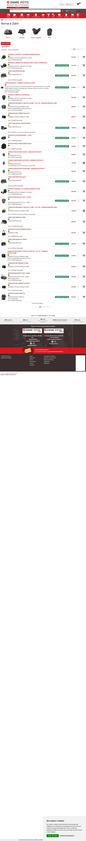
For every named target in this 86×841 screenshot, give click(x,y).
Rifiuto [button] (56, 835)
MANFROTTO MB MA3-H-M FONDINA (18, 95)
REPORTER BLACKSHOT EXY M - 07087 (19, 197)
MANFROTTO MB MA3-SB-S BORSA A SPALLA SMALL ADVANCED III (27, 62)
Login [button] (62, 4)
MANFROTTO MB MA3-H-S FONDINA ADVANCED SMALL (24, 54)
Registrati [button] (70, 4)
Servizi (31, 359)
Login (31, 356)
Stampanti (59, 15)
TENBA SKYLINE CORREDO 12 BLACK (18, 113)
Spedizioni (46, 363)
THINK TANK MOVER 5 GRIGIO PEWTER (19, 123)
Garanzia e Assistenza (50, 358)
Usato (77, 15)
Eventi (31, 363)
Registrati (32, 358)
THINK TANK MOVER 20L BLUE (17, 177)
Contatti (32, 365)
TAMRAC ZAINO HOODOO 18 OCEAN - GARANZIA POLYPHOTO (26, 160)
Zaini (49, 37)
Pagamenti (47, 361)
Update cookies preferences (8, 374)
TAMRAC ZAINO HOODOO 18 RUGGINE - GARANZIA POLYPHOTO (26, 168)
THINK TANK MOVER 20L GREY (17, 217)
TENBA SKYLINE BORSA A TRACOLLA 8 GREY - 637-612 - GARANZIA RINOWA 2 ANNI (32, 103)
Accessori (66, 15)
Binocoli (73, 15)
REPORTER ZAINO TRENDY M (16, 293)
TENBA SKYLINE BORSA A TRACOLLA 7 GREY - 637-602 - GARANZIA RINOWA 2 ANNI (32, 207)
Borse (8, 37)
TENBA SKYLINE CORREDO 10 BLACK (18, 283)
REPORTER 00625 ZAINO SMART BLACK (19, 143)
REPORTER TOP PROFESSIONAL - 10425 (19, 135)
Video (43, 15)
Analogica (14, 15)
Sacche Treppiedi (36, 37)
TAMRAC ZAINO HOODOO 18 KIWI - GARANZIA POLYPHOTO (25, 152)
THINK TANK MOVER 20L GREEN (17, 239)
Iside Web (15, 373)
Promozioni (33, 361)
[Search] (35, 10)
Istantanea (21, 15)
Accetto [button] (50, 835)
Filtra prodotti (6, 43)
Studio (53, 15)
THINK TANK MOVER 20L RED (16, 71)
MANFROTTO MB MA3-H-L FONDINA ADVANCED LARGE (24, 189)
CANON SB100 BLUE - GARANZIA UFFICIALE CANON (20, 83)
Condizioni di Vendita (49, 356)
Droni (48, 15)
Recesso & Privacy (49, 359)
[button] (62, 10)
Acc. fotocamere (36, 15)
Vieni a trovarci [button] (70, 10)
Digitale (8, 15)
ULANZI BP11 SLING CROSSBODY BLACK (19, 229)
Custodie (22, 37)
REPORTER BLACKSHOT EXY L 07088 (19, 273)
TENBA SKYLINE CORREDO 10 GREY (18, 263)
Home (5, 19)
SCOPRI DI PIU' (32, 345)
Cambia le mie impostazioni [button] (67, 835)
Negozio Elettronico (9, 373)
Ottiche (28, 15)
